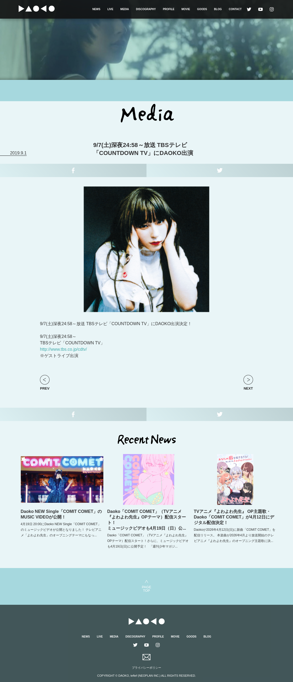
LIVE (110, 9)
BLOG (218, 9)
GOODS (202, 9)
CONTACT (235, 9)
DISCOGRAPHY (146, 9)
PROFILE (168, 9)
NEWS (96, 9)
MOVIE (185, 9)
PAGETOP (146, 588)
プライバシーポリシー (146, 667)
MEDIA (124, 9)
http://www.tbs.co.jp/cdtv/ (63, 349)
